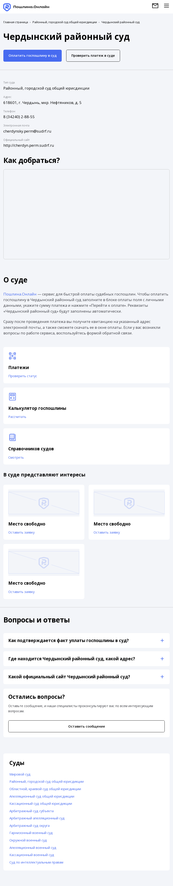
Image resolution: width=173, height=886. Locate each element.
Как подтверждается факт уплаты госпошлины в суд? (68, 640)
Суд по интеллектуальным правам (36, 862)
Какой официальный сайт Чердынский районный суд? (69, 677)
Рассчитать (17, 416)
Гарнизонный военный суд (31, 832)
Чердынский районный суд (120, 22)
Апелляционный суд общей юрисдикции (41, 796)
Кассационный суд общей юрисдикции (40, 803)
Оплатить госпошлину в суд (33, 55)
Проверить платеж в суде (93, 55)
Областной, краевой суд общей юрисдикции (45, 789)
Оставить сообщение (86, 726)
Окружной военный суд (28, 840)
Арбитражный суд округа (29, 825)
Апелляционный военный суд (32, 847)
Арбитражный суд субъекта (31, 811)
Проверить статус (22, 376)
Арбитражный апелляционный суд (37, 818)
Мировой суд (20, 774)
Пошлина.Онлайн (20, 294)
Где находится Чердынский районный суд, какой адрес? (71, 659)
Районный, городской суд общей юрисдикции (65, 22)
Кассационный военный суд (31, 854)
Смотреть (16, 457)
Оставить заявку (21, 532)
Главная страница (15, 22)
